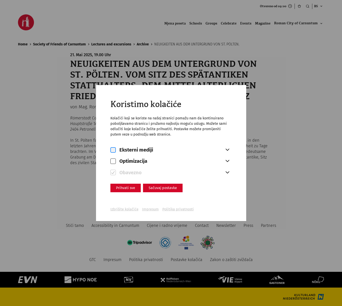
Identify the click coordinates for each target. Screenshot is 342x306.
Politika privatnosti (178, 209)
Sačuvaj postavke (163, 188)
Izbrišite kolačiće (124, 209)
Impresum (150, 209)
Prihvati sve (125, 188)
